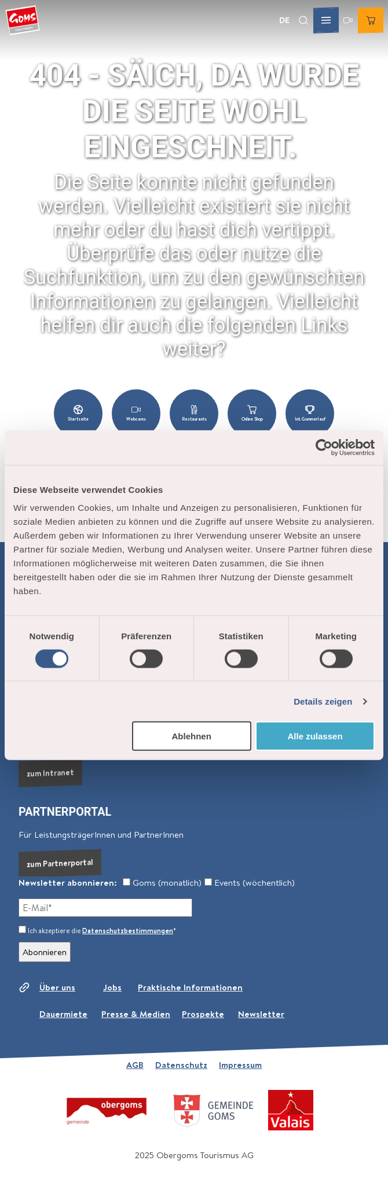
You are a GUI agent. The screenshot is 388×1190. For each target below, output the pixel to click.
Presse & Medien (135, 1014)
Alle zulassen (315, 736)
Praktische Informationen (190, 987)
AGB (135, 1065)
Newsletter (261, 1014)
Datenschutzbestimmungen (127, 930)
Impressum (240, 1065)
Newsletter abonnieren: (68, 882)
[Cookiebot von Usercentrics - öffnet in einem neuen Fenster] (324, 447)
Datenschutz (181, 1065)
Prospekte (203, 1014)
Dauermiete (63, 1014)
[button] (78, 413)
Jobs (112, 987)
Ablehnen (191, 736)
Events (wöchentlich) (249, 882)
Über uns (57, 987)
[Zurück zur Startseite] (23, 20)
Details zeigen (323, 701)
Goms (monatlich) (162, 882)
